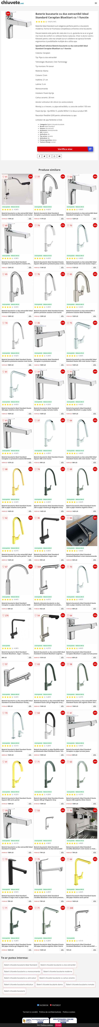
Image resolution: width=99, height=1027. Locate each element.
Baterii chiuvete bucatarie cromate (80, 984)
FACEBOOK (42, 1005)
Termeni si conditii (30, 1012)
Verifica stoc (75, 149)
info (30, 218)
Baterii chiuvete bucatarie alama (50, 984)
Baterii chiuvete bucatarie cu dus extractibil (58, 965)
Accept (58, 1025)
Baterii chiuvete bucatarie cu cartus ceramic (57, 978)
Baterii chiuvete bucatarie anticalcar (18, 984)
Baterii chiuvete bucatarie (14, 991)
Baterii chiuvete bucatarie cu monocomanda (22, 971)
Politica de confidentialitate (50, 1012)
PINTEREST (55, 1005)
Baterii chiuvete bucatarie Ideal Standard (20, 965)
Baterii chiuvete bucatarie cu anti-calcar (20, 978)
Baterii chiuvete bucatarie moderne (57, 971)
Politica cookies (69, 1012)
